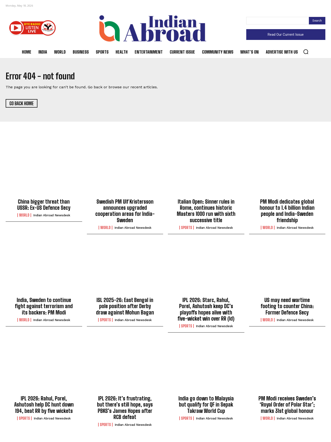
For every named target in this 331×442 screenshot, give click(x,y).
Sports (186, 229)
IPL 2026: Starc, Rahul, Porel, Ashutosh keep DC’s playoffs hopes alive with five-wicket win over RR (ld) (206, 311)
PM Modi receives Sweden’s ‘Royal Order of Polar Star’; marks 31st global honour (287, 406)
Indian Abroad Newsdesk (51, 217)
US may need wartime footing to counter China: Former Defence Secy (287, 308)
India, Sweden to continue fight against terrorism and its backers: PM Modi (44, 308)
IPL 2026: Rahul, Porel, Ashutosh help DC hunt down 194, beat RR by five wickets (44, 406)
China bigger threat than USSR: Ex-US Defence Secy (43, 206)
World (24, 217)
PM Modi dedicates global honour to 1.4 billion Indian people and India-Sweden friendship (287, 212)
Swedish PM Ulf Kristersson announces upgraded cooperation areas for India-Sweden (125, 212)
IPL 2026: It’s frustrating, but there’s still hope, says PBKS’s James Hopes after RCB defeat (125, 409)
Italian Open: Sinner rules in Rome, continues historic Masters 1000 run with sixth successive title (206, 212)
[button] (305, 51)
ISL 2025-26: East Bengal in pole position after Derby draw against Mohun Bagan (125, 308)
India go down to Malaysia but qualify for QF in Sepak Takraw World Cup (206, 406)
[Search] (317, 20)
